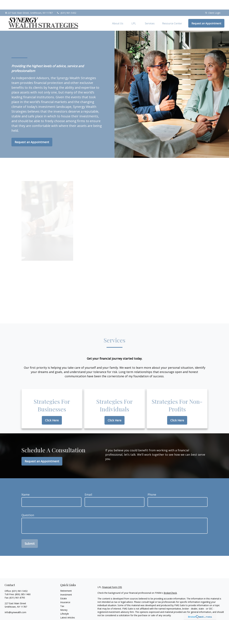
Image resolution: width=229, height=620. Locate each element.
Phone (152, 485)
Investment (66, 585)
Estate (63, 588)
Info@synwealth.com (15, 602)
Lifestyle (64, 604)
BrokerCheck (170, 583)
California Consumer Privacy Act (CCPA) (202, 611)
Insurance (65, 592)
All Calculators (67, 615)
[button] (118, 13)
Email (88, 485)
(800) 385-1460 (23, 584)
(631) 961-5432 (66, 3)
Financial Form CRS (112, 577)
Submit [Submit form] (30, 534)
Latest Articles (67, 607)
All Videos (65, 611)
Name (25, 485)
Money (63, 600)
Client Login (212, 3)
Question (27, 505)
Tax (62, 596)
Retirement (66, 581)
